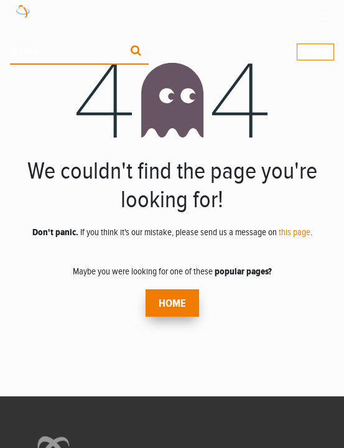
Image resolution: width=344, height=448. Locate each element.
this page (294, 232)
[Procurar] (136, 52)
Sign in (315, 52)
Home (172, 303)
